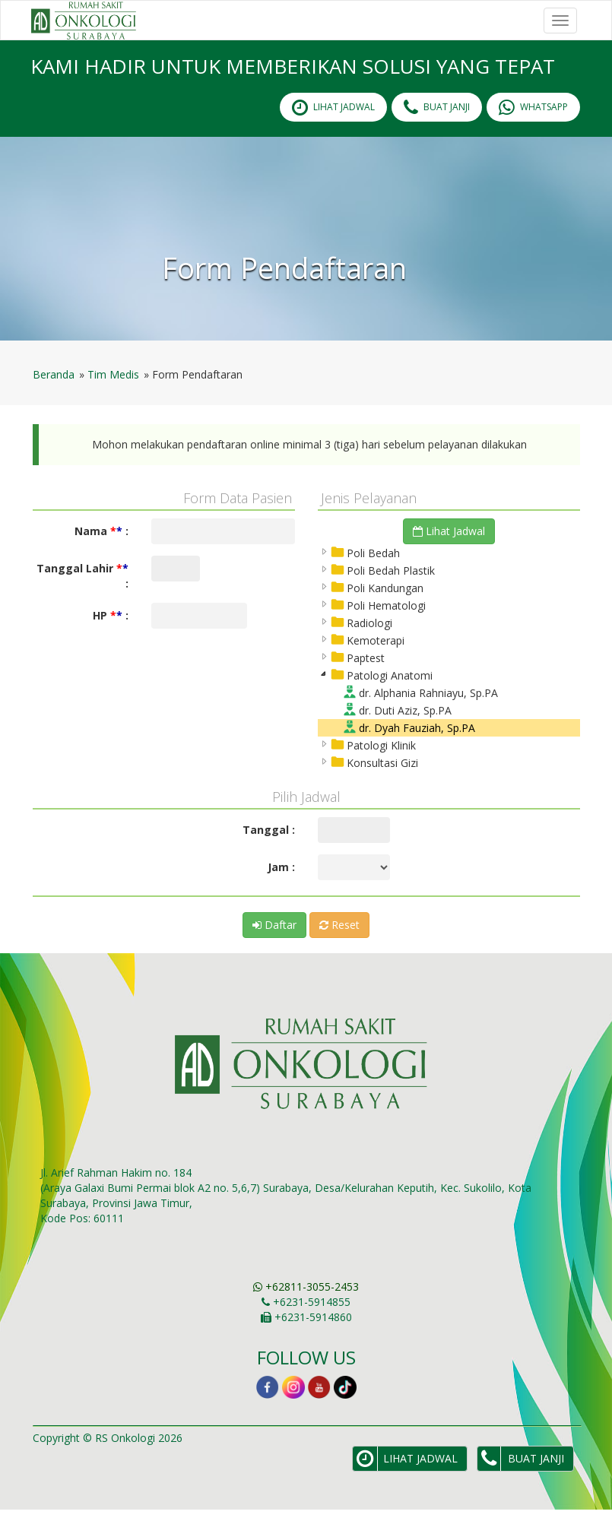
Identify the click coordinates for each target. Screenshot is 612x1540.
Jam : (281, 897)
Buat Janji (437, 137)
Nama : (101, 561)
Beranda (54, 405)
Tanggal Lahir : (82, 606)
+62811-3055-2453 (306, 1317)
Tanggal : (269, 860)
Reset (339, 955)
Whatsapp (533, 137)
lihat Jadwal (333, 137)
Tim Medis (113, 405)
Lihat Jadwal (449, 561)
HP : (110, 645)
